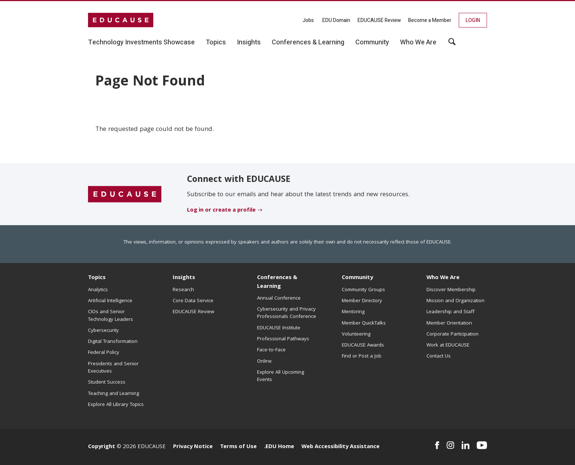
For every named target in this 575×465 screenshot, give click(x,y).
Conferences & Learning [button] (308, 42)
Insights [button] (249, 42)
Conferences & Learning (277, 282)
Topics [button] (216, 42)
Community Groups (363, 290)
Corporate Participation (452, 334)
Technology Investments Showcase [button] (141, 42)
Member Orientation (449, 323)
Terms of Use (238, 447)
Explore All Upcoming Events (280, 376)
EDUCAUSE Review (379, 20)
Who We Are (442, 278)
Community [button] (372, 42)
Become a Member (429, 20)
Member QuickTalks (364, 323)
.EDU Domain (335, 20)
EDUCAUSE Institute (278, 328)
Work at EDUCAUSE (447, 345)
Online (264, 362)
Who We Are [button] (418, 42)
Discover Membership (451, 290)
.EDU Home (279, 447)
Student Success (106, 382)
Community (357, 278)
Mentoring (353, 312)
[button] (452, 44)
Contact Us (438, 356)
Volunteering (356, 334)
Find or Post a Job (361, 356)
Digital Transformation (113, 342)
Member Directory (362, 301)
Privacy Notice (193, 447)
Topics (97, 278)
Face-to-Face (271, 350)
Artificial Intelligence (110, 301)
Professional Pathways (283, 339)
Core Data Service (193, 301)
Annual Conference (279, 298)
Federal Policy (103, 353)
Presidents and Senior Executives (113, 368)
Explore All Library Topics (116, 405)
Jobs (308, 20)
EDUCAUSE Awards (363, 345)
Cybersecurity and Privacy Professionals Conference (286, 313)
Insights (184, 278)
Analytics (98, 290)
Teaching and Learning (113, 394)
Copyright (101, 447)
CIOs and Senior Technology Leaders (110, 315)
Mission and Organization (455, 301)
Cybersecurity (103, 331)
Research (183, 290)
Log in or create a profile (221, 210)
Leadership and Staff (450, 312)
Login (473, 20)
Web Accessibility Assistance (340, 447)
